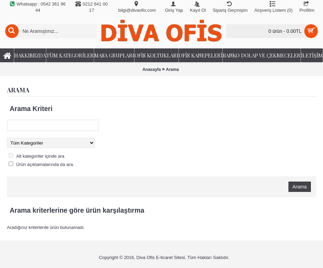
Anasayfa (151, 69)
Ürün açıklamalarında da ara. (45, 164)
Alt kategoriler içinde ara (40, 156)
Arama (172, 69)
